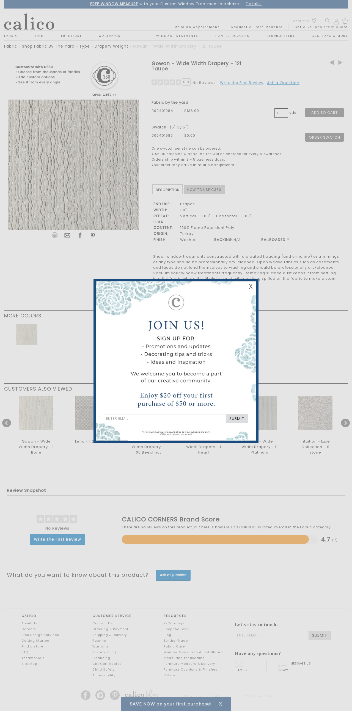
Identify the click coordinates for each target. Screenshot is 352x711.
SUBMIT (236, 418)
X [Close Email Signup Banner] (251, 286)
